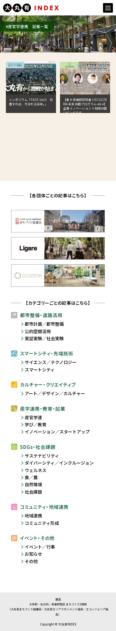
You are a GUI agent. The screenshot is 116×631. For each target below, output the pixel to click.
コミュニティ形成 (42, 523)
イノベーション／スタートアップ (57, 431)
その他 (31, 561)
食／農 (31, 477)
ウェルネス (35, 470)
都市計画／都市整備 (44, 324)
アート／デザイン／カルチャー (55, 393)
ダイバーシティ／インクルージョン (59, 463)
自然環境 (33, 484)
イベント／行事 (40, 547)
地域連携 (33, 515)
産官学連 (33, 417)
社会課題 (33, 492)
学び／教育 (35, 424)
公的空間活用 (38, 331)
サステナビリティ (42, 456)
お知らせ (33, 554)
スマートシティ (40, 369)
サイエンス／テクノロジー (50, 362)
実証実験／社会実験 (44, 338)
